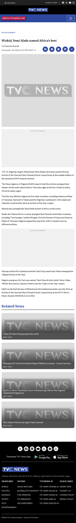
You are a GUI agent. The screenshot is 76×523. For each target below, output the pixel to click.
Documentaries (25, 503)
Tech (4, 503)
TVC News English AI (49, 503)
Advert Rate (11, 3)
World (5, 486)
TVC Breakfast (24, 499)
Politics (6, 490)
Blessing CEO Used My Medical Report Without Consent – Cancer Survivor (37, 363)
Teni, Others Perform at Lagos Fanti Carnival (23, 422)
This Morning (24, 495)
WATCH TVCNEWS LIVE (14, 18)
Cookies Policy (67, 495)
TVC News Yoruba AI (49, 486)
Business (6, 495)
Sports (5, 499)
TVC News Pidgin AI (48, 495)
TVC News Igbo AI (47, 499)
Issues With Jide (25, 486)
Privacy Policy (67, 499)
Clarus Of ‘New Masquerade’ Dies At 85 (21, 334)
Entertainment (9, 33)
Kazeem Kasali (12, 46)
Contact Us (65, 490)
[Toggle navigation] (70, 18)
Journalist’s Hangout (28, 490)
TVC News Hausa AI (48, 490)
